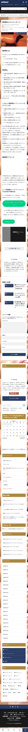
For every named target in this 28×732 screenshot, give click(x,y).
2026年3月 (5, 569)
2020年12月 (5, 607)
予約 (4, 473)
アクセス (5, 481)
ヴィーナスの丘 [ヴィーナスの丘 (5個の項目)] (19, 682)
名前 (3, 335)
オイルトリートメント (12, 15)
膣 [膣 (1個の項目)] (19, 692)
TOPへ (25, 730)
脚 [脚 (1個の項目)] (15, 692)
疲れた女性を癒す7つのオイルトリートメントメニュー (13, 469)
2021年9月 (5, 600)
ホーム (3, 730)
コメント (4, 320)
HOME (4, 15)
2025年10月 (5, 577)
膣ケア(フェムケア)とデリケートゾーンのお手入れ (20, 286)
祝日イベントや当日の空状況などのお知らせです (13, 528)
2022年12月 (5, 592)
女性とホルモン (7, 657)
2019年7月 (5, 615)
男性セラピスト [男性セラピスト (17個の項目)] (15, 689)
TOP (2, 4)
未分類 (5, 661)
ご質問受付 (5, 484)
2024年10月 (5, 585)
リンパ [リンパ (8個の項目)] (5, 679)
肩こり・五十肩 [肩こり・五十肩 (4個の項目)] (7, 692)
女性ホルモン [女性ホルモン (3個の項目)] (13, 685)
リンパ (13, 27)
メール (4, 341)
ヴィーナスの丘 (24, 11)
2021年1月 (5, 604)
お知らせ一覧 (10, 718)
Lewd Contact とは (9, 4)
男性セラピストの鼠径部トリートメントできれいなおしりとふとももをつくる (13, 517)
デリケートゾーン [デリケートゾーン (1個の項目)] (8, 675)
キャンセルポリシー (7, 477)
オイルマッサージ (12, 11)
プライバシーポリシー (8, 488)
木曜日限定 (5, 716)
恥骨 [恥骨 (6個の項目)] (20, 685)
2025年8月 (5, 581)
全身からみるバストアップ (9, 539)
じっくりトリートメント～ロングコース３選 (20, 295)
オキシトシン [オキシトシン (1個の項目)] (18, 672)
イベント (6, 649)
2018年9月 (5, 634)
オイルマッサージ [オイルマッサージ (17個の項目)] (8, 672)
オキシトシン (13, 410)
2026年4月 (5, 566)
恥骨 (23, 27)
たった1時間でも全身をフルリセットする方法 (13, 509)
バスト (18, 11)
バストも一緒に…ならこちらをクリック (14, 204)
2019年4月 (5, 619)
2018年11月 (5, 626)
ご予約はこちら (8, 221)
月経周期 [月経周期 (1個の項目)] (6, 689)
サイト (3, 347)
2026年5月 (22, 438)
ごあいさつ (16, 4)
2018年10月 (5, 630)
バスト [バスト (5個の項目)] (17, 675)
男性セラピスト (4, 11)
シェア (8, 730)
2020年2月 (5, 611)
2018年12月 (5, 623)
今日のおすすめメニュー (8, 500)
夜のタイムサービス (19, 714)
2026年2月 (5, 573)
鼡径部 (11, 29)
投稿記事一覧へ (13, 393)
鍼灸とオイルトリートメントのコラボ (11, 513)
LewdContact (4, 2)
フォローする (18, 235)
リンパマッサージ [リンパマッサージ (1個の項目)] (8, 682)
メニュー (23, 4)
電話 (19, 730)
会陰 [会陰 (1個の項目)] (5, 685)
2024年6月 (5, 588)
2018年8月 (5, 638)
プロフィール (6, 464)
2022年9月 (5, 596)
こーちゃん (18, 542)
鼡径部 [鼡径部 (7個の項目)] (5, 696)
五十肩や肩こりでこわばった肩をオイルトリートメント (20, 304)
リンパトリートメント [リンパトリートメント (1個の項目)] (15, 679)
